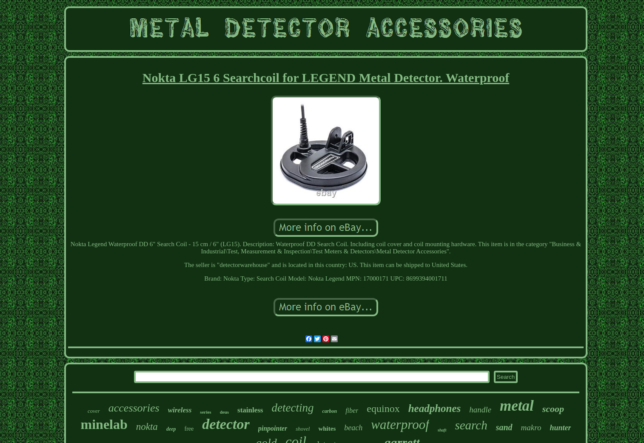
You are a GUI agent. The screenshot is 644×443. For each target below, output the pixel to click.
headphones (434, 408)
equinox (383, 408)
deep (171, 429)
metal (517, 406)
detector (225, 424)
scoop (553, 408)
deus (224, 412)
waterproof (400, 424)
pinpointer (272, 428)
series (205, 412)
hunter (560, 427)
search (471, 425)
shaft (442, 430)
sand (504, 427)
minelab (104, 424)
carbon (329, 411)
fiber (351, 410)
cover (94, 411)
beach (353, 427)
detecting (293, 407)
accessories (134, 408)
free (189, 429)
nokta (147, 426)
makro (531, 427)
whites (327, 428)
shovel (303, 429)
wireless (180, 410)
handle (480, 409)
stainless (250, 410)
